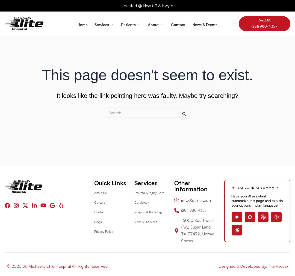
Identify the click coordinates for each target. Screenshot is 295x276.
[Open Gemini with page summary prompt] (236, 216)
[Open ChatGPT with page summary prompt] (263, 216)
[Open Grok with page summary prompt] (250, 216)
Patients (130, 23)
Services (103, 23)
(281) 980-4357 (264, 26)
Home (82, 23)
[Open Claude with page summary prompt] (236, 229)
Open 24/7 (264, 20)
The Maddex (276, 266)
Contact (178, 23)
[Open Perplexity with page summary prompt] (276, 216)
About (155, 23)
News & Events (205, 23)
